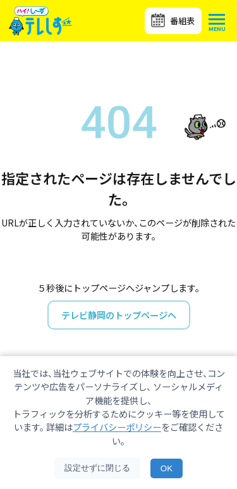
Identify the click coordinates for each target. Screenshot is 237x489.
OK (167, 468)
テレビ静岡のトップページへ (118, 314)
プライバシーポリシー (117, 426)
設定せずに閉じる (97, 468)
